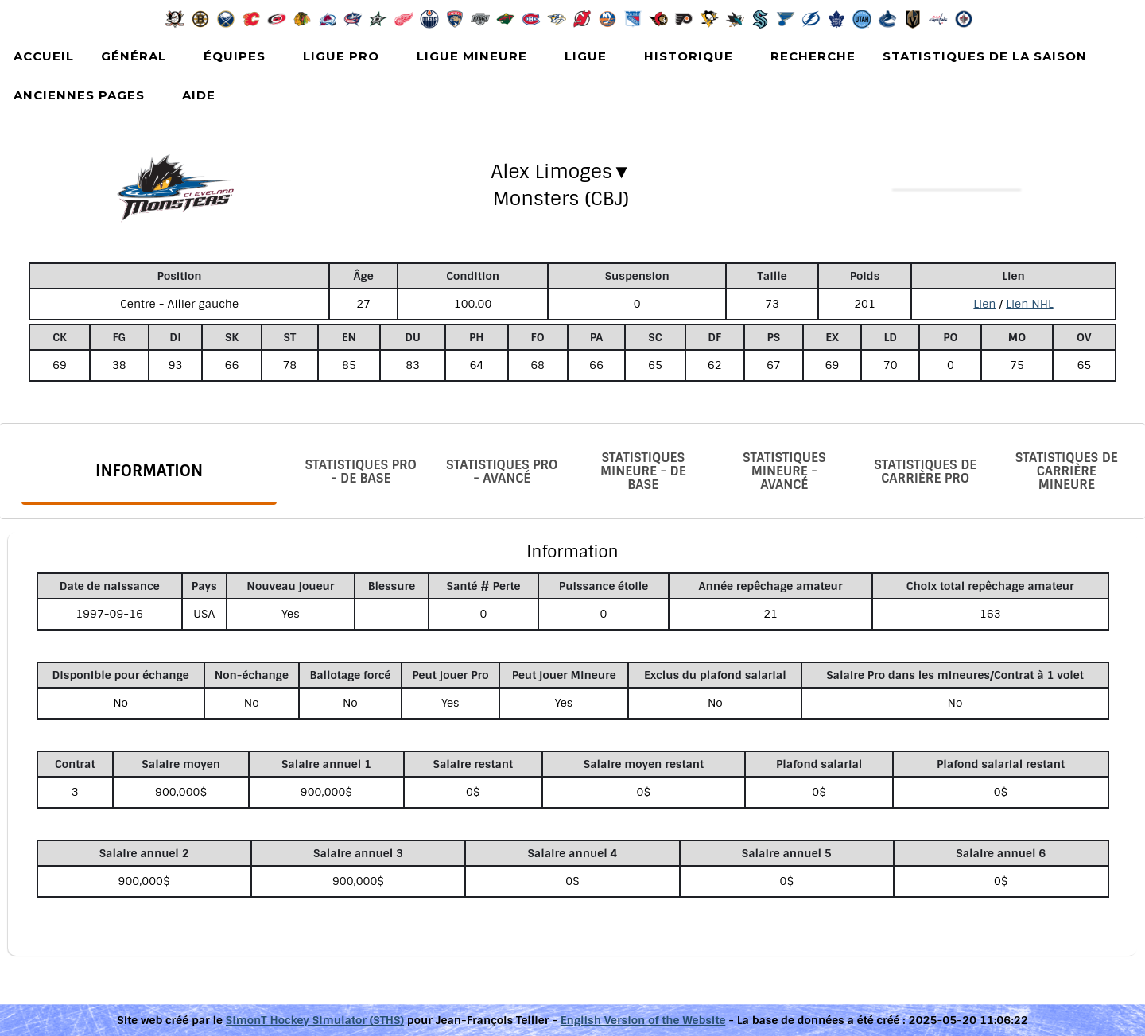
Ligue (586, 56)
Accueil (44, 56)
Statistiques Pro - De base (361, 471)
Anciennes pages (79, 95)
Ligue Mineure (472, 56)
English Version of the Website (643, 1020)
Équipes (235, 56)
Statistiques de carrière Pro (925, 471)
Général (133, 56)
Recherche (813, 56)
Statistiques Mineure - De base (643, 471)
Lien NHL (1030, 304)
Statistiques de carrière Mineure (1066, 471)
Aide (198, 95)
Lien (984, 304)
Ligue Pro (341, 56)
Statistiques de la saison (985, 56)
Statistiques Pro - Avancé (501, 471)
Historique (688, 56)
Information (149, 470)
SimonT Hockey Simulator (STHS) (315, 1020)
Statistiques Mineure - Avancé (784, 471)
